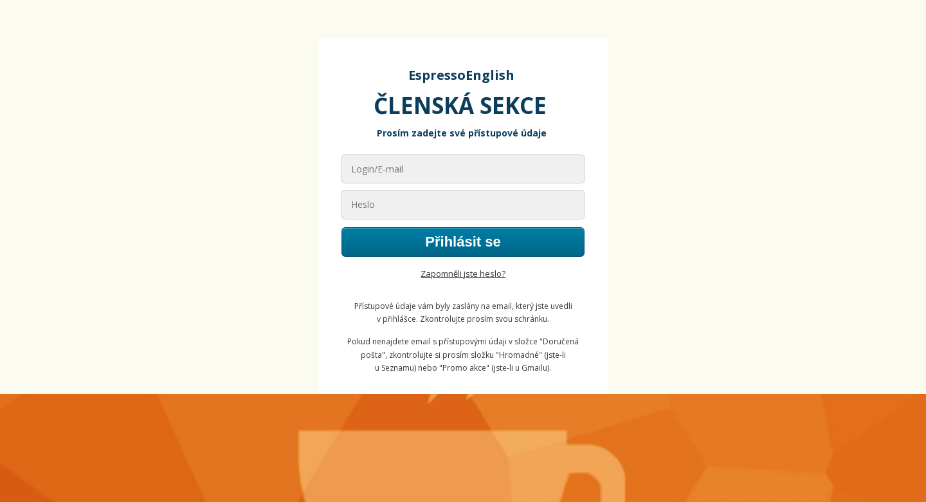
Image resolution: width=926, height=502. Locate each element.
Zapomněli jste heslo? (463, 273)
